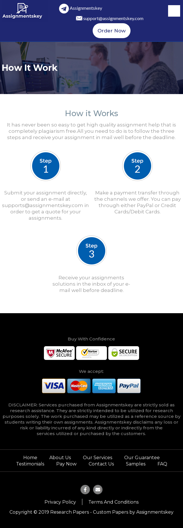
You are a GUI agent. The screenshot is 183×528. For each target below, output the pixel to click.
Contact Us (101, 464)
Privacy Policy (60, 502)
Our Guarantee (142, 457)
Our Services (97, 457)
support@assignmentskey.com (113, 18)
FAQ (162, 464)
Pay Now (66, 464)
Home (30, 457)
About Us (60, 457)
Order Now (112, 31)
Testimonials (30, 464)
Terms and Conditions (113, 502)
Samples (135, 464)
